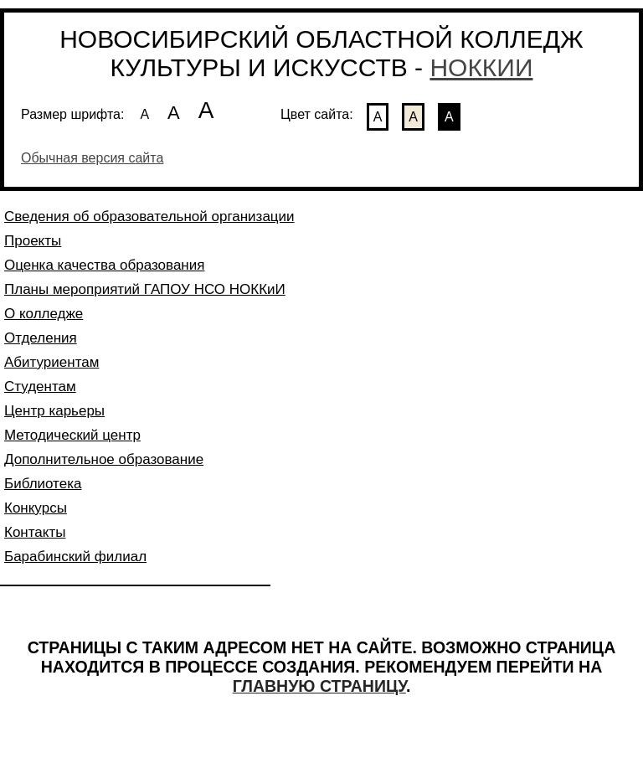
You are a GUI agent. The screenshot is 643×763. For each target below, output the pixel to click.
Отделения (40, 338)
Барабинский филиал (75, 557)
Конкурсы (35, 508)
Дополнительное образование (103, 459)
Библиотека (42, 484)
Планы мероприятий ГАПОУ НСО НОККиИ (144, 289)
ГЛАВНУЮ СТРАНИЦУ (319, 686)
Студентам (40, 386)
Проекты (32, 241)
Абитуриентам (51, 362)
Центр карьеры (54, 411)
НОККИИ (481, 67)
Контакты (34, 532)
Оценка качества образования (104, 265)
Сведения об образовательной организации (149, 216)
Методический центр (72, 435)
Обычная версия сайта (92, 158)
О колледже (43, 314)
